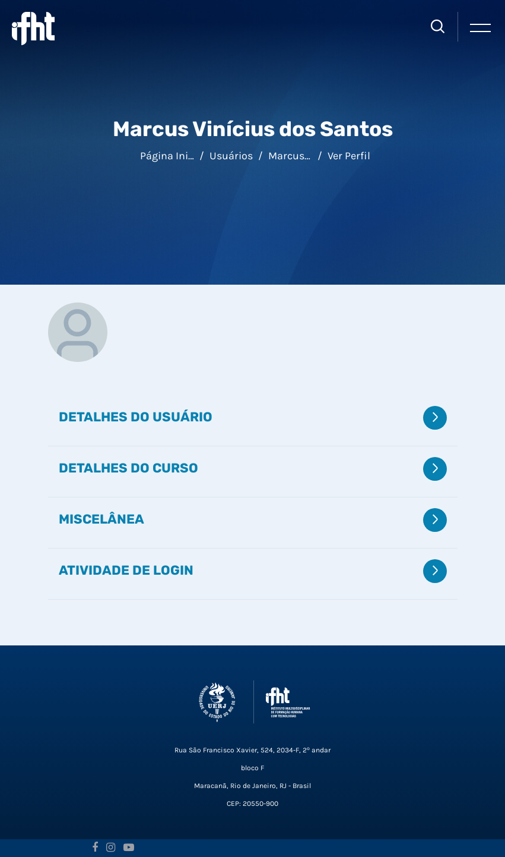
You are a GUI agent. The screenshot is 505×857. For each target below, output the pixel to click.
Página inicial (172, 155)
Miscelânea (101, 519)
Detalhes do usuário (135, 416)
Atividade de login (126, 570)
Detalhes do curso (128, 467)
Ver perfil (349, 155)
